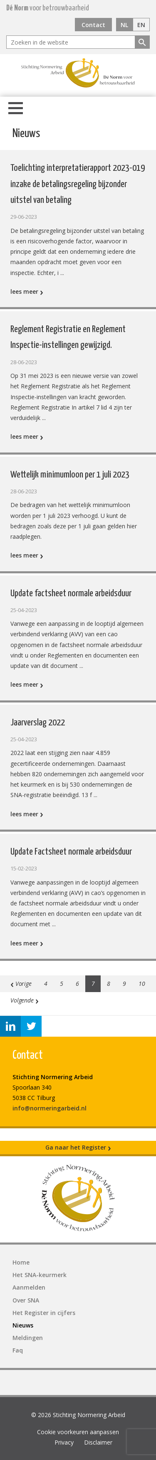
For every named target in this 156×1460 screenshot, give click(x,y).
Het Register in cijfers (43, 1313)
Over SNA (25, 1300)
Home (21, 1262)
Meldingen (27, 1338)
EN (141, 25)
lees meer (26, 291)
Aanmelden (28, 1287)
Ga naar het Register (78, 1147)
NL (124, 25)
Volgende (24, 1000)
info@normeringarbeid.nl (49, 1108)
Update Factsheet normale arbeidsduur (71, 852)
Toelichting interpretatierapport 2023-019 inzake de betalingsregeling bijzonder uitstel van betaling (77, 184)
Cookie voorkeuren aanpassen (78, 1432)
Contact (93, 25)
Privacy (64, 1442)
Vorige (21, 983)
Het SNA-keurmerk (39, 1275)
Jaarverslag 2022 (37, 723)
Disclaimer (98, 1442)
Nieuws (22, 1325)
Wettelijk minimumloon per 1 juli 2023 (69, 475)
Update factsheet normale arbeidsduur (70, 593)
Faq (17, 1350)
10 (142, 984)
